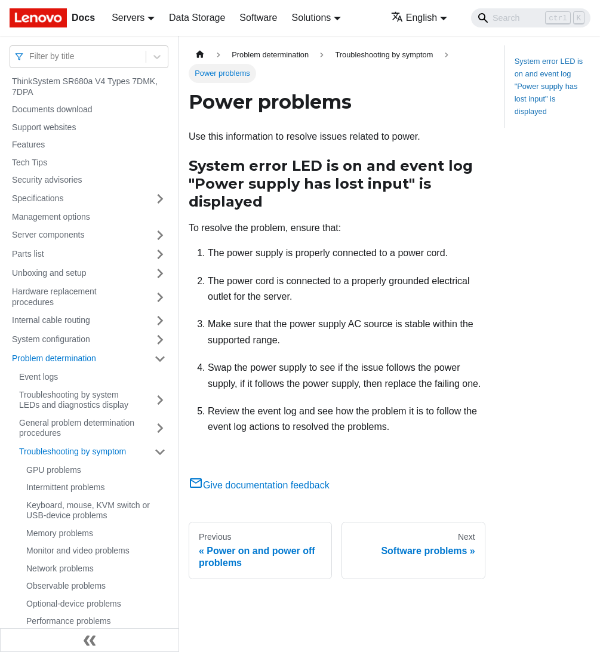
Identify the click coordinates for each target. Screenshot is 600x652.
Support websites (44, 127)
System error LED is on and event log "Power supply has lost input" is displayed (549, 86)
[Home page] (200, 54)
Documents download (52, 109)
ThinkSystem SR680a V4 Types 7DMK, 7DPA (85, 86)
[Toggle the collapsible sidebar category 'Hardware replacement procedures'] (160, 297)
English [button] (414, 18)
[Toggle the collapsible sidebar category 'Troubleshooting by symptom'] (160, 452)
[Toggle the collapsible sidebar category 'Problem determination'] (160, 358)
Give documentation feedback (259, 485)
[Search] (530, 17)
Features (28, 144)
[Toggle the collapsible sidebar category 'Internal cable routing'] (160, 320)
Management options (51, 217)
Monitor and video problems (78, 550)
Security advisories (47, 179)
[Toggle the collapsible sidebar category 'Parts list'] (160, 254)
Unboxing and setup (49, 273)
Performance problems (68, 621)
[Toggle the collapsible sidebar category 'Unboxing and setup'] (160, 273)
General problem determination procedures (76, 428)
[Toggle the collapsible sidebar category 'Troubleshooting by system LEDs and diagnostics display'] (160, 400)
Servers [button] (128, 18)
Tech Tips (29, 162)
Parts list (28, 254)
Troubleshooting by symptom (72, 451)
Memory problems (59, 533)
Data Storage (197, 18)
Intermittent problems (65, 487)
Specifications (37, 198)
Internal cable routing (51, 320)
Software (258, 18)
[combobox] (30, 56)
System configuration (51, 339)
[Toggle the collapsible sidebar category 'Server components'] (160, 235)
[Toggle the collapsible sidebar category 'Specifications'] (160, 198)
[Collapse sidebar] (89, 640)
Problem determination (54, 358)
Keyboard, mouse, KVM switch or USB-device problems (88, 510)
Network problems (60, 568)
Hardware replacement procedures (54, 297)
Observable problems (66, 586)
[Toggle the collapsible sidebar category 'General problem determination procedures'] (160, 428)
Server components (48, 234)
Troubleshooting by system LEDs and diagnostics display (73, 400)
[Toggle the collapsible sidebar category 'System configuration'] (160, 339)
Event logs (38, 377)
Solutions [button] (311, 18)
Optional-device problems (73, 603)
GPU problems (53, 470)
